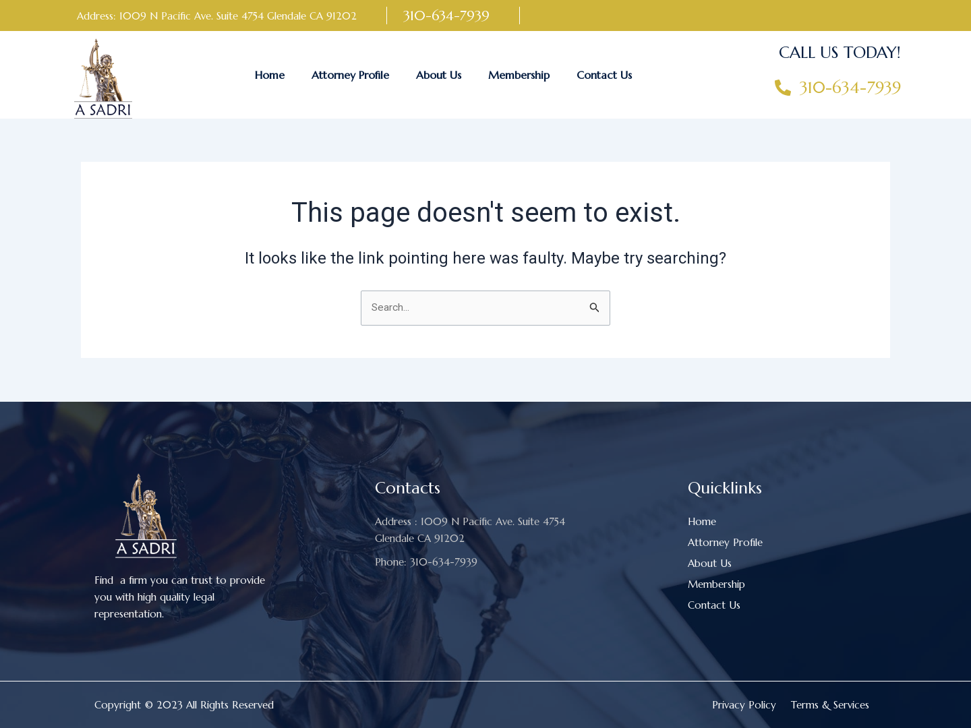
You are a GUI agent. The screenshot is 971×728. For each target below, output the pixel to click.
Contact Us (604, 75)
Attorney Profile (350, 75)
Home (270, 75)
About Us (438, 75)
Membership (519, 75)
